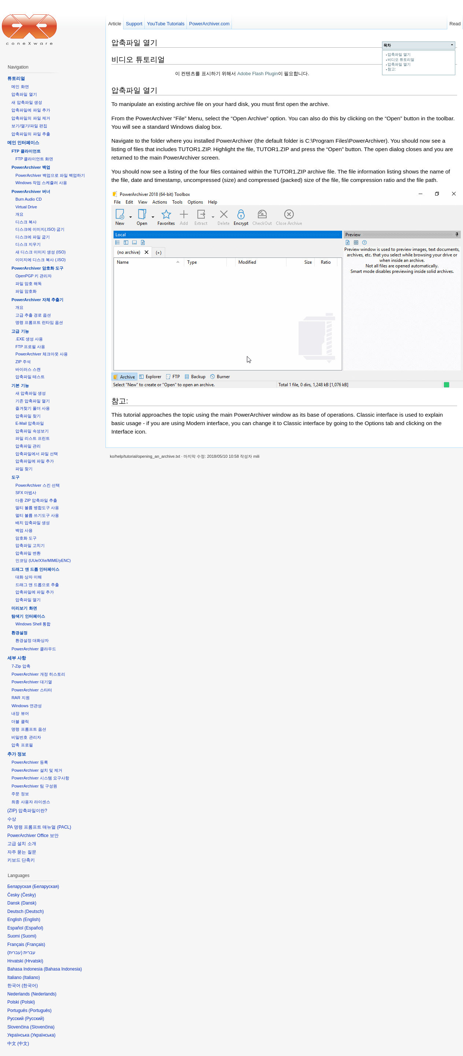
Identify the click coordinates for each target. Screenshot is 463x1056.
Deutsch (34, 911)
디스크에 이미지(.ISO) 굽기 (39, 229)
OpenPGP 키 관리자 (33, 276)
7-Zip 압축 (20, 666)
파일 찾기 (24, 469)
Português (40, 1010)
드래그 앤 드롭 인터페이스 (35, 569)
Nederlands (44, 994)
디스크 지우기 (28, 244)
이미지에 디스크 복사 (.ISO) (40, 259)
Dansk (28, 903)
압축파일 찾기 (28, 416)
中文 (23, 1043)
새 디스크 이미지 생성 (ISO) (40, 252)
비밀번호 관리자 (26, 737)
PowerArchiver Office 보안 (33, 835)
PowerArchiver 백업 (30, 167)
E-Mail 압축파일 (29, 423)
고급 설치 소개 (21, 843)
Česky (28, 895)
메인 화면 (20, 86)
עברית (15, 952)
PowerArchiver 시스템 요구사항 (40, 778)
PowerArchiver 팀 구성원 (34, 786)
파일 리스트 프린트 (32, 438)
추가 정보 (16, 754)
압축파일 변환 (28, 553)
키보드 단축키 (21, 860)
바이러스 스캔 (28, 369)
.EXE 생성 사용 (29, 339)
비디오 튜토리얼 (401, 60)
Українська (43, 1035)
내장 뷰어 (20, 713)
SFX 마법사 (25, 492)
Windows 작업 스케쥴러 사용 (41, 182)
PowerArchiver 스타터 (31, 690)
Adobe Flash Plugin (257, 73)
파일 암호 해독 (28, 283)
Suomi (28, 936)
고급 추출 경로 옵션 (33, 315)
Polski (27, 1002)
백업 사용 (24, 530)
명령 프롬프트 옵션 (28, 729)
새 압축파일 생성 (26, 102)
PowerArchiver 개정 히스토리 (38, 674)
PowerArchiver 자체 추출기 (37, 299)
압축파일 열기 (399, 54)
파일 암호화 (26, 291)
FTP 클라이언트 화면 (34, 159)
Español (34, 928)
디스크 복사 (26, 222)
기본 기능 (20, 385)
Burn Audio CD (28, 199)
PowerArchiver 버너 (30, 191)
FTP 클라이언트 (25, 151)
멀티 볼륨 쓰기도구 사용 (37, 515)
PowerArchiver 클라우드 (33, 649)
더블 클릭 (20, 721)
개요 (19, 214)
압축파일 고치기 (30, 545)
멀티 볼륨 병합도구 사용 (37, 507)
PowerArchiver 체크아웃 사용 (41, 354)
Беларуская (46, 886)
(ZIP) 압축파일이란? (27, 810)
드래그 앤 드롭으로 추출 (37, 584)
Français (35, 944)
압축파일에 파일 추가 (30, 110)
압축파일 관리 (28, 446)
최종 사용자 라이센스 (30, 802)
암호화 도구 (26, 538)
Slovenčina (42, 1027)
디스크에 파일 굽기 (32, 237)
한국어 (29, 985)
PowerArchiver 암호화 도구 (37, 268)
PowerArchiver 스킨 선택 (37, 485)
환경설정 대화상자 (32, 640)
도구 (15, 477)
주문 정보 (20, 794)
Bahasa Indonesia (62, 969)
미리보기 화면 (24, 608)
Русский (34, 1018)
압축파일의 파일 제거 (30, 118)
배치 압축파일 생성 (32, 522)
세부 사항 (16, 658)
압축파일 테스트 (30, 376)
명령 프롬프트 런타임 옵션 (39, 322)
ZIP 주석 (23, 361)
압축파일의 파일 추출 (30, 134)
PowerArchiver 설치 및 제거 (36, 770)
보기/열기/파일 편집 (29, 126)
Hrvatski (34, 961)
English (32, 919)
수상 (11, 819)
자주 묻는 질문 (21, 852)
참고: (392, 69)
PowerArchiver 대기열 (31, 682)
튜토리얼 (16, 78)
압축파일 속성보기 (32, 431)
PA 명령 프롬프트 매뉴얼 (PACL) (39, 827)
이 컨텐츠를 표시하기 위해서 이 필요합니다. (242, 73)
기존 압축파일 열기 (32, 401)
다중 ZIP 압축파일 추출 (36, 500)
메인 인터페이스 (23, 142)
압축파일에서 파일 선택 (36, 454)
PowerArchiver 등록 (29, 762)
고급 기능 (20, 331)
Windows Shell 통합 (33, 624)
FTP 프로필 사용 (30, 346)
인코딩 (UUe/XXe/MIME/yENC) (43, 560)
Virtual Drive (26, 207)
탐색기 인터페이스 (28, 616)
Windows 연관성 (26, 706)
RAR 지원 (20, 697)
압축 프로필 (22, 745)
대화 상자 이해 (28, 577)
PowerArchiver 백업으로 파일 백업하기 (50, 175)
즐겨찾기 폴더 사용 (32, 408)
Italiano (31, 977)
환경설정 (19, 633)
